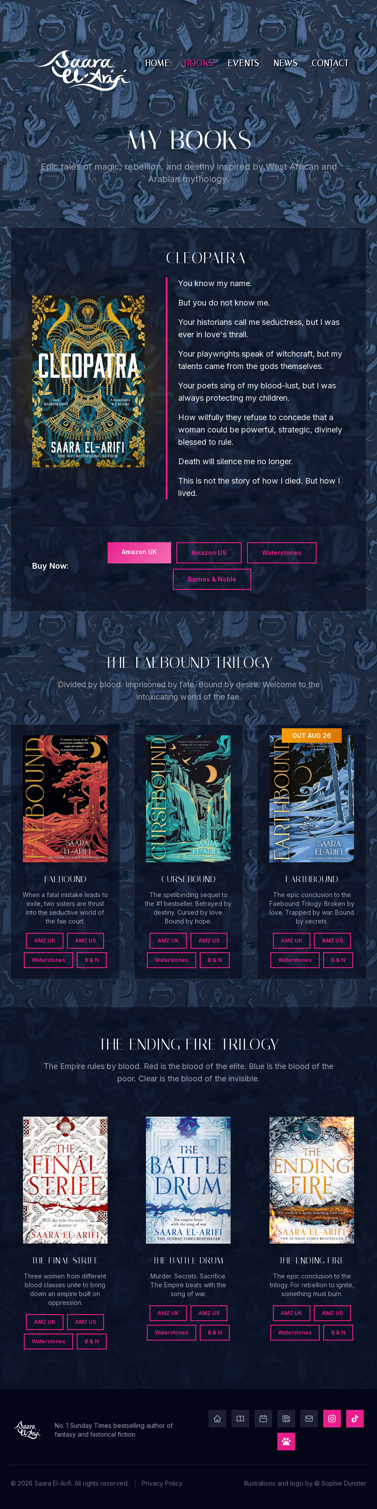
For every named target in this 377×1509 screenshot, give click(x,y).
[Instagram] (332, 1418)
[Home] (217, 1418)
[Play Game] (286, 1441)
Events (243, 63)
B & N (92, 960)
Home (158, 63)
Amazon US (209, 552)
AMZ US (85, 940)
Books (198, 63)
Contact (330, 63)
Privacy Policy (162, 1483)
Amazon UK (139, 551)
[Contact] (309, 1418)
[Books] (240, 1418)
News (285, 63)
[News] (286, 1418)
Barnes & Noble (212, 579)
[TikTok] (355, 1418)
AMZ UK (45, 940)
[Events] (263, 1418)
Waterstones (282, 552)
